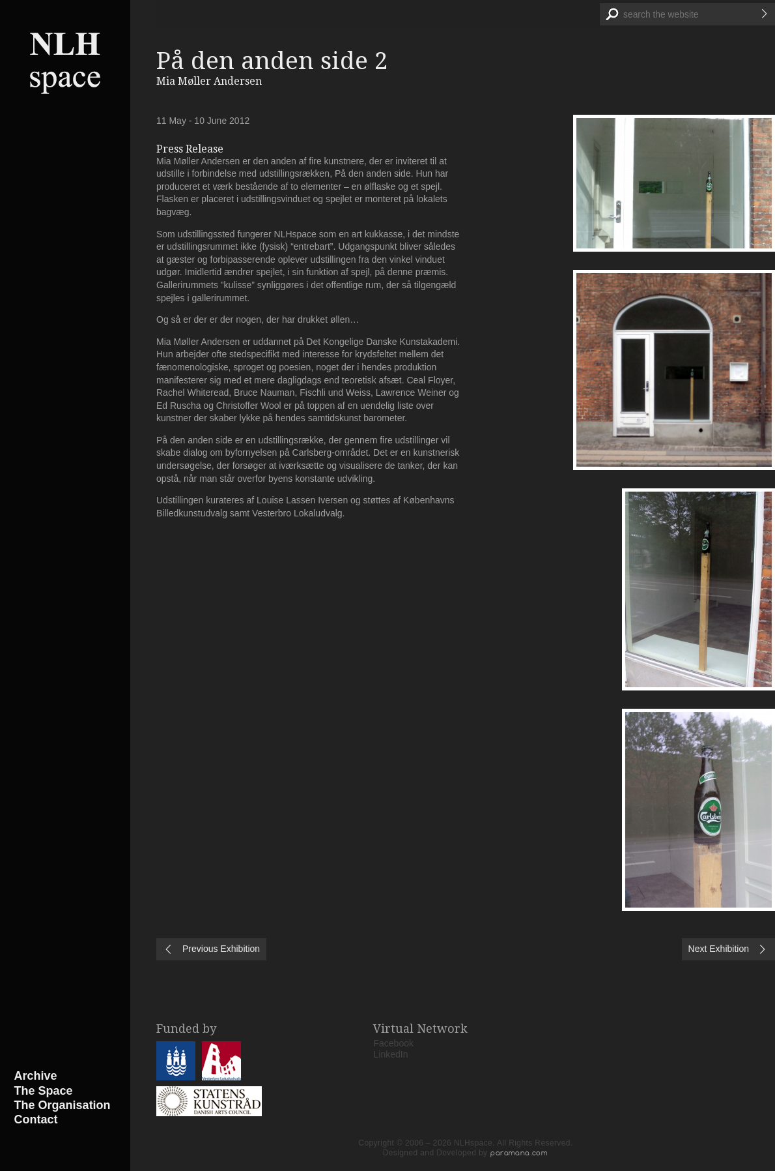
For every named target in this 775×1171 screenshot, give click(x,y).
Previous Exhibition (221, 948)
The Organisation (62, 1105)
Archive (35, 1075)
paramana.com (519, 1152)
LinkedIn (391, 1054)
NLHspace (65, 62)
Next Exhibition (718, 948)
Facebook (394, 1043)
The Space (43, 1090)
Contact (36, 1119)
